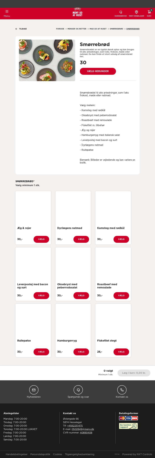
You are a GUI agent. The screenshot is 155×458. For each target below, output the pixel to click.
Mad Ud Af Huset (98, 29)
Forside (60, 29)
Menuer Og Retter (77, 29)
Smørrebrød (133, 29)
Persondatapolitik (40, 454)
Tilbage (21, 29)
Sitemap (117, 454)
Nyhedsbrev (34, 391)
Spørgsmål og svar (78, 391)
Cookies (57, 454)
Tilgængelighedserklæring (79, 454)
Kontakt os (122, 391)
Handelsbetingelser (16, 454)
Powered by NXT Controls (137, 454)
